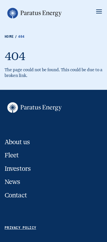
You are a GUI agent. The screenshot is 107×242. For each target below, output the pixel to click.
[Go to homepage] (34, 13)
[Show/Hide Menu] (99, 11)
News (12, 181)
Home (11, 36)
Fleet (12, 155)
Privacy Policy (20, 227)
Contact (16, 195)
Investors (18, 168)
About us (17, 142)
